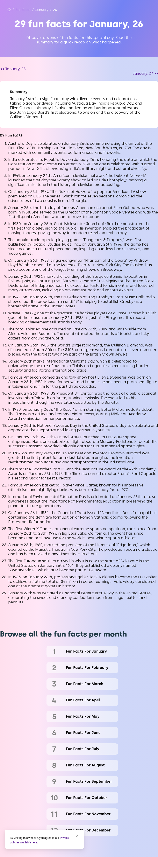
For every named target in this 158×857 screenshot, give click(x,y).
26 (55, 10)
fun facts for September (89, 781)
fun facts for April (83, 700)
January (41, 10)
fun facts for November (88, 814)
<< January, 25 (13, 69)
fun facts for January (86, 651)
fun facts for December (88, 830)
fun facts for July (82, 749)
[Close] (76, 836)
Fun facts (23, 10)
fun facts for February (87, 667)
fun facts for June (83, 732)
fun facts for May (83, 716)
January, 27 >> (145, 73)
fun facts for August (85, 765)
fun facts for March (84, 684)
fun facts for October (86, 797)
